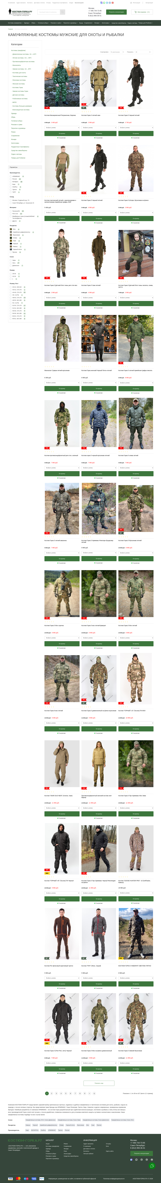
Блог (107, 1146)
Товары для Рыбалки (145, 23)
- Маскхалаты (16, 65)
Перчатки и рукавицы (69, 23)
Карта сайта (109, 1151)
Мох (87, 1125)
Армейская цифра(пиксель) (48, 1125)
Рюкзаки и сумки (56, 23)
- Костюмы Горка (17, 87)
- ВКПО (14, 102)
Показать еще (99, 1083)
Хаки (92, 1125)
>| (94, 1093)
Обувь (33, 23)
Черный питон (70, 1125)
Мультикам (80, 1125)
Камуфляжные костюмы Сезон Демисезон (96, 1120)
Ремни (81, 23)
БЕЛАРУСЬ (34, 1130)
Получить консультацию (116, 12)
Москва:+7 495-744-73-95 (95, 9)
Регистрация (136, 2)
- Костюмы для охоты (19, 72)
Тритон (60, 1130)
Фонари (96, 23)
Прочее (99, 1125)
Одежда (26, 23)
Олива (61, 1125)
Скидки (71, 2)
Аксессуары (105, 23)
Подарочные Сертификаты (20, 147)
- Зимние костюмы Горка (20, 91)
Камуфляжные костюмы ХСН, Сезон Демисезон (40, 1120)
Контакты (30, 2)
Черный (35, 1125)
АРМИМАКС (52, 1130)
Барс (27, 1130)
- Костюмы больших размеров (22, 106)
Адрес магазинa (21, 2)
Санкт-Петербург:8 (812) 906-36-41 (95, 14)
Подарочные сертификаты (59, 2)
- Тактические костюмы (19, 76)
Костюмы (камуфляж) (14, 23)
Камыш (28, 1125)
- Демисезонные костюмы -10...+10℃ (24, 54)
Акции (47, 1144)
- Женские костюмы (18, 84)
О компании (11, 2)
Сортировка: (104, 52)
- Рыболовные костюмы (20, 98)
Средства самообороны (118, 23)
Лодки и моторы (132, 23)
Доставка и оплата (39, 2)
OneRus (43, 1130)
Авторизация (149, 2)
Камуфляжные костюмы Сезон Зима (69, 1120)
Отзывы (48, 2)
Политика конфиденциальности (114, 1179)
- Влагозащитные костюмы (20, 110)
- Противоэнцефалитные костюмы (23, 61)
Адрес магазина (88, 1144)
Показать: (130, 52)
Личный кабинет (88, 1153)
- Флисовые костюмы (19, 80)
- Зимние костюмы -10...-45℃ (21, 69)
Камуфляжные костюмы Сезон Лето (123, 1120)
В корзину (62, 133)
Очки (65, 1151)
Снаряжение (88, 23)
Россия (67, 1130)
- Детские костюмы (18, 95)
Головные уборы (43, 23)
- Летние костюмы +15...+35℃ (22, 58)
